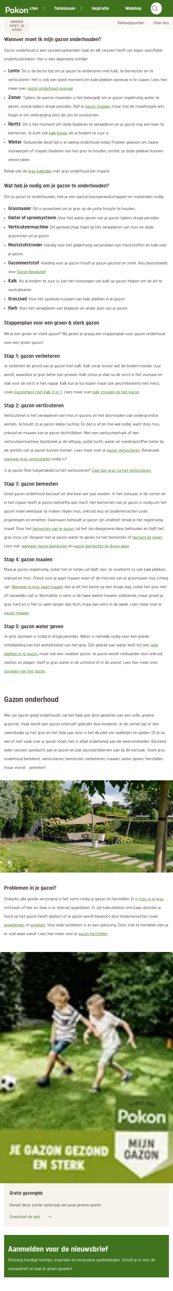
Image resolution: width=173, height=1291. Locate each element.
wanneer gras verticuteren (27, 459)
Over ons (161, 23)
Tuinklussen (64, 8)
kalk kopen (58, 133)
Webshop (133, 8)
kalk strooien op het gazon (116, 392)
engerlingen (14, 925)
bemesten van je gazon (53, 529)
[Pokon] (16, 20)
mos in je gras (151, 899)
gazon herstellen (93, 934)
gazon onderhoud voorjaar (50, 89)
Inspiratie (100, 8)
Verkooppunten (131, 23)
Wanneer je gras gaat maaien (37, 587)
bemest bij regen (147, 537)
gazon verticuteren (123, 450)
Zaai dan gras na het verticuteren (121, 471)
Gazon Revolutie (31, 272)
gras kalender (40, 171)
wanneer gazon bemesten (44, 546)
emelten (38, 925)
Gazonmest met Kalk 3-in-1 (38, 392)
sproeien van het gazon (24, 671)
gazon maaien (97, 106)
